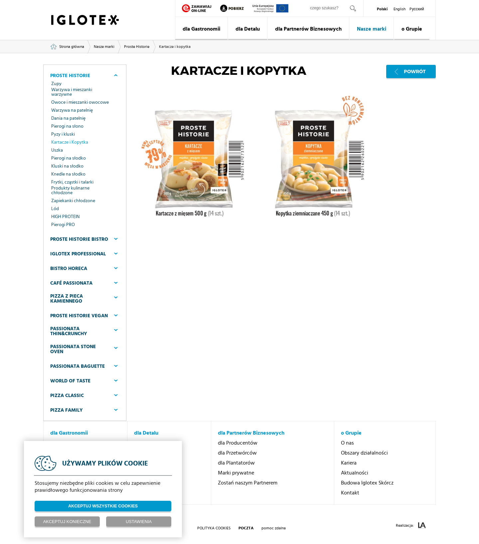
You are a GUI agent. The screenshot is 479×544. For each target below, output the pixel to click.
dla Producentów (237, 443)
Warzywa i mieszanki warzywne (71, 92)
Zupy (56, 83)
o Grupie (411, 29)
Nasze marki (371, 29)
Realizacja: (411, 525)
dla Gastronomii (201, 29)
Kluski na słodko (67, 166)
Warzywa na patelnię (72, 110)
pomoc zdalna (273, 528)
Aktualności (354, 473)
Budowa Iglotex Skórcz (367, 482)
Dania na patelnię (68, 118)
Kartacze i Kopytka (69, 142)
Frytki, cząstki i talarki (72, 182)
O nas (347, 443)
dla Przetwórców (237, 453)
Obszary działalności (364, 453)
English (399, 9)
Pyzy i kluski (63, 134)
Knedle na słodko (68, 174)
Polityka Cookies (214, 528)
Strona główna (71, 47)
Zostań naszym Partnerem (247, 482)
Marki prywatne (236, 473)
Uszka (57, 150)
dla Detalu (248, 29)
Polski (382, 9)
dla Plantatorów (236, 463)
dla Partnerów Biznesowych (308, 29)
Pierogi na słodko (68, 158)
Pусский (416, 9)
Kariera (349, 463)
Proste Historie (136, 47)
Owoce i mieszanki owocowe (80, 102)
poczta (246, 528)
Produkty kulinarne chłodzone (70, 190)
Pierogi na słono (67, 126)
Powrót (415, 71)
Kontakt (350, 492)
